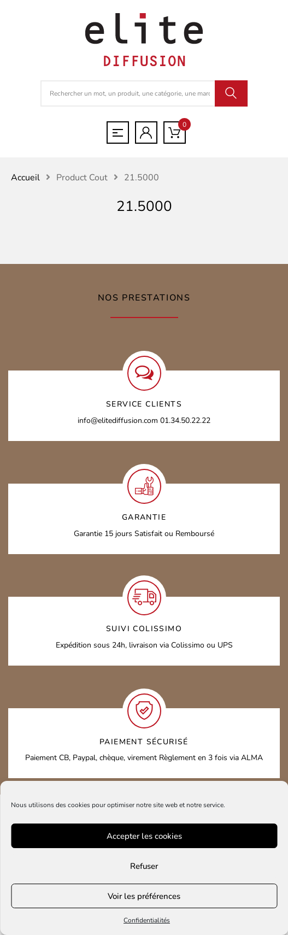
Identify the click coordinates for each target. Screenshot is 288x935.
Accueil (25, 178)
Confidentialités (147, 920)
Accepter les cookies (144, 836)
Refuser (144, 866)
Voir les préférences (144, 896)
